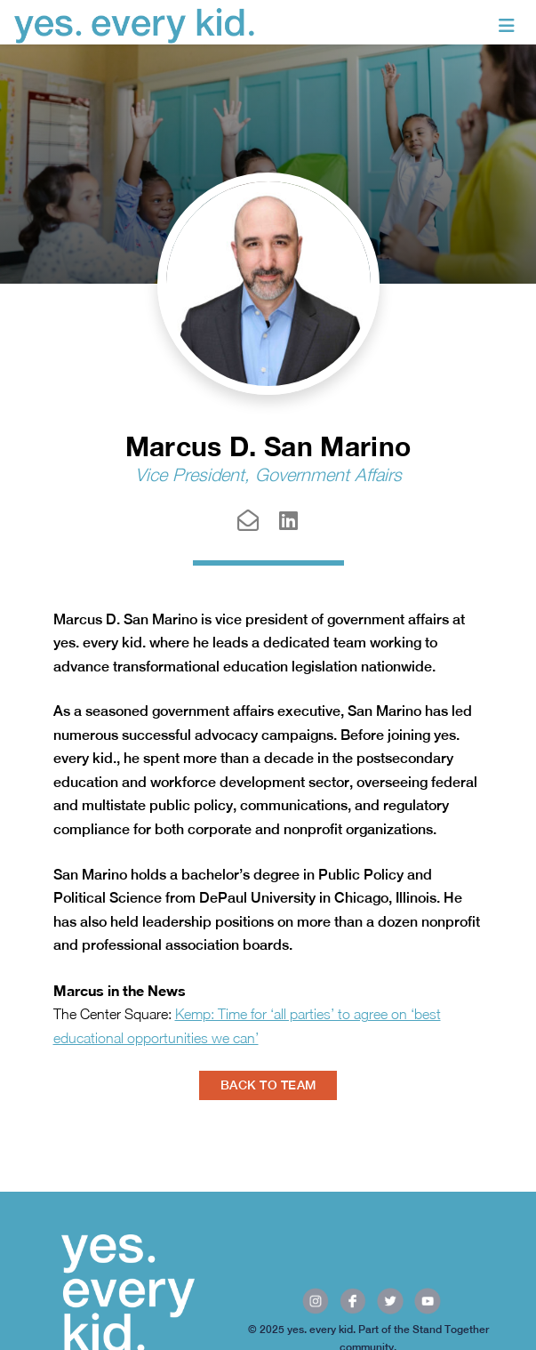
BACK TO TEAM (268, 1085)
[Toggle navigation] (506, 25)
